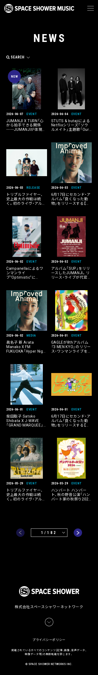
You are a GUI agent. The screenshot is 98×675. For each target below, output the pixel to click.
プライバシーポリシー (49, 640)
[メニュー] (90, 8)
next (78, 532)
